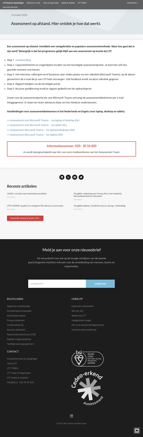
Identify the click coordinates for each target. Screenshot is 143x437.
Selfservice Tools (33, 3)
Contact (13, 351)
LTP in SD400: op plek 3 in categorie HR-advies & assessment (35, 205)
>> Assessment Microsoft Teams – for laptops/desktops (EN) (41, 130)
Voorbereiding (23, 60)
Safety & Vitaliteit (68, 3)
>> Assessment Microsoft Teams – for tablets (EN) (35, 134)
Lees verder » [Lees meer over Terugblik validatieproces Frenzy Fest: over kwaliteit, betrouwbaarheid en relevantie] (78, 200)
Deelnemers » (132, 3)
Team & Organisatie (51, 3)
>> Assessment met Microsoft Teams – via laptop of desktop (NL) (43, 120)
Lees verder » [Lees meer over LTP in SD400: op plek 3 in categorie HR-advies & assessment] (11, 209)
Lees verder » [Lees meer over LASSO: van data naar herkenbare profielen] (11, 197)
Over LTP (77, 298)
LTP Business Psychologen (13, 3)
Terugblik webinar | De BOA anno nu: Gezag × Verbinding (99, 205)
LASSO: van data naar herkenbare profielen (27, 193)
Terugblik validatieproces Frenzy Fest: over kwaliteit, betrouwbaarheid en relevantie (98, 194)
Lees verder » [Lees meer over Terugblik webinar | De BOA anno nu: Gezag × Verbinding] (78, 209)
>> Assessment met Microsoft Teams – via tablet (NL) (37, 125)
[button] (61, 177)
